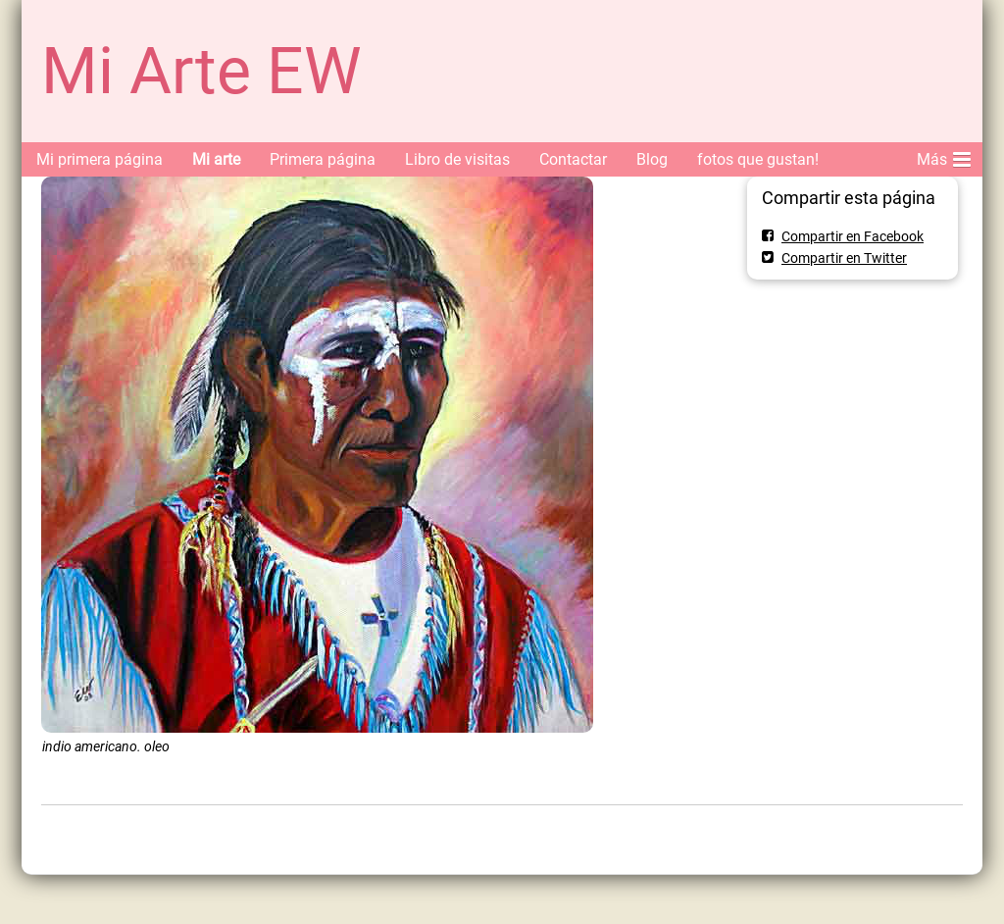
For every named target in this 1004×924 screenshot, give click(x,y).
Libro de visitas (457, 159)
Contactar (573, 159)
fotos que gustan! (758, 159)
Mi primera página (99, 159)
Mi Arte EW (201, 71)
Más (944, 156)
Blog (652, 159)
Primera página (323, 159)
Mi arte (216, 159)
